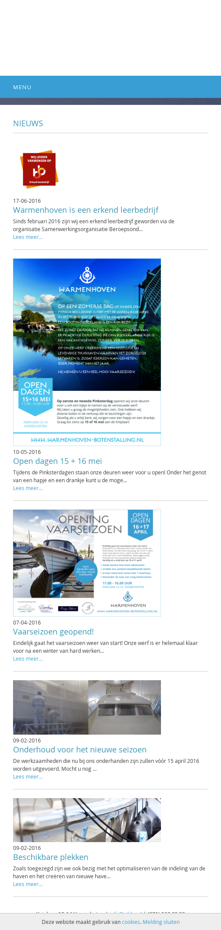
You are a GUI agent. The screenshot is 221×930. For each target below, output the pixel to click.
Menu (22, 87)
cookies (131, 921)
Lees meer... (28, 236)
